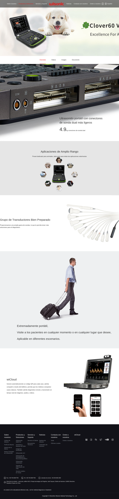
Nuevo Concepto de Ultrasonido (9, 452)
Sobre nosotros (11, 3)
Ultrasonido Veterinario (19, 462)
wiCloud (77, 435)
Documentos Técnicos (31, 444)
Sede (52, 440)
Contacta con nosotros (81, 3)
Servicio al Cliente (33, 440)
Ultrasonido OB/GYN (19, 441)
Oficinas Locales (56, 443)
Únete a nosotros (95, 3)
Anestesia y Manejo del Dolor (21, 445)
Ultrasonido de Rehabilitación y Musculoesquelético (21, 457)
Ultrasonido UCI (20, 453)
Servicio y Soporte (41, 3)
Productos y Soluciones (26, 3)
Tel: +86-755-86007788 (30, 478)
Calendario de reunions (43, 445)
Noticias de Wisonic (42, 441)
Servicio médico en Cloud (20, 471)
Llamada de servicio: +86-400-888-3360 (51, 478)
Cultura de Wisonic (7, 441)
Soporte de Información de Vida (20, 467)
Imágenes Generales (19, 449)
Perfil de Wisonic (9, 444)
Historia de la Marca (8, 448)
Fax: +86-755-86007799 (12, 478)
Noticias (68, 3)
